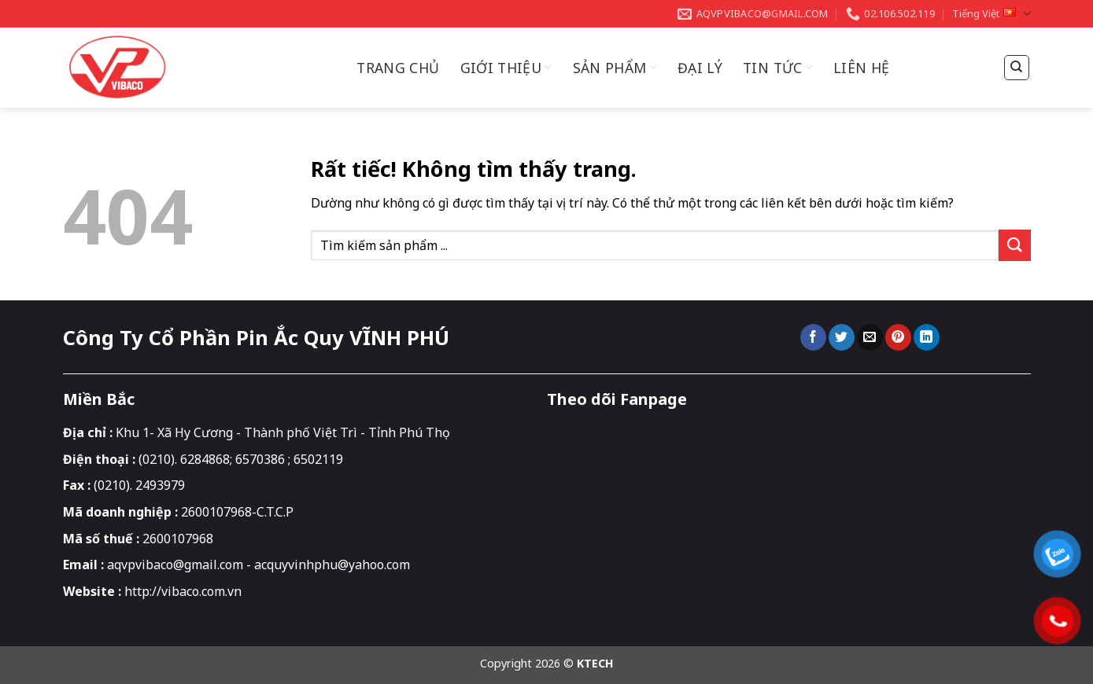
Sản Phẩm (615, 67)
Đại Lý (700, 67)
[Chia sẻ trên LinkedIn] (927, 337)
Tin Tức (778, 67)
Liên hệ (861, 67)
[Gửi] (1014, 245)
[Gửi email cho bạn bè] (870, 337)
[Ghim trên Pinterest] (898, 337)
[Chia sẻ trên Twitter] (842, 337)
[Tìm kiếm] (1016, 67)
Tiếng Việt (991, 13)
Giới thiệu (506, 67)
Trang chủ (397, 67)
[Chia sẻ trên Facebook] (813, 337)
